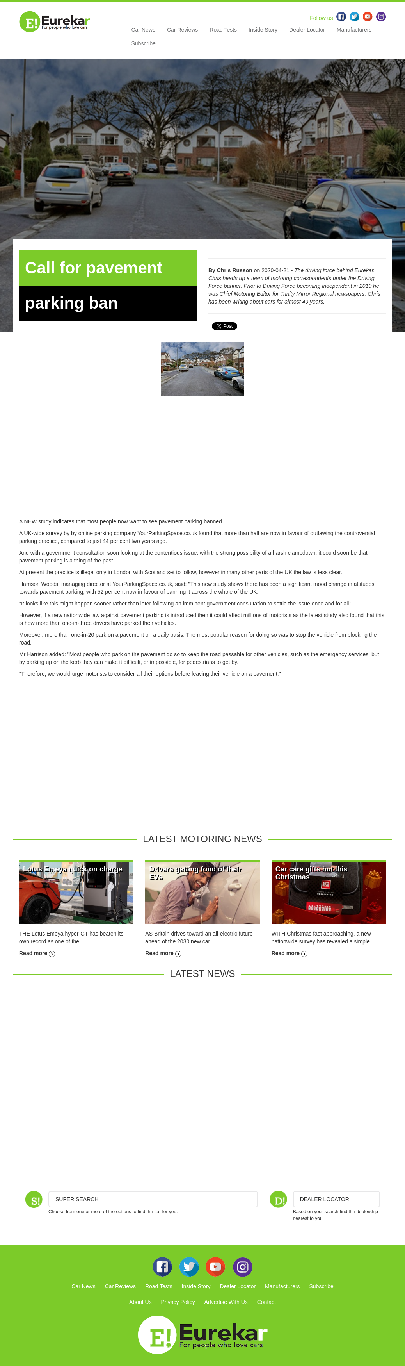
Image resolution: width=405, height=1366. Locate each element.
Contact (266, 1302)
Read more (37, 953)
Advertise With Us (226, 1302)
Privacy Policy (178, 1302)
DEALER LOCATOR (324, 1199)
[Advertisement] (202, 463)
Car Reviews (182, 30)
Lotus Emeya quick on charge (73, 869)
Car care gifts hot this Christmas (311, 873)
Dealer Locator (307, 30)
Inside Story (263, 30)
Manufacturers (354, 30)
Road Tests (223, 30)
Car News (143, 30)
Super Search (76, 1199)
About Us (140, 1302)
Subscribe (143, 43)
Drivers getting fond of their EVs (195, 873)
